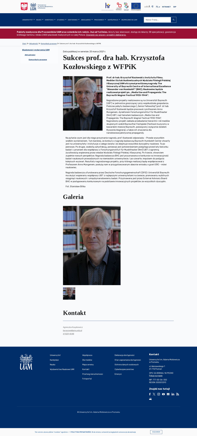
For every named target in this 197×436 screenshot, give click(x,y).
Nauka (52, 365)
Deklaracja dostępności (124, 355)
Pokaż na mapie (155, 376)
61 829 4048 (68, 334)
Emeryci (118, 374)
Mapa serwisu (88, 365)
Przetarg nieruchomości (92, 374)
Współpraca (87, 355)
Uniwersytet (55, 355)
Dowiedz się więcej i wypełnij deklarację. (106, 35)
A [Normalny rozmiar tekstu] (145, 7)
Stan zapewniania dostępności (128, 360)
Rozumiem (156, 432)
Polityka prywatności (81, 432)
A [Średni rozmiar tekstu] (147, 6)
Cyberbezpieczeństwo (124, 369)
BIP (174, 7)
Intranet (166, 7)
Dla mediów (87, 360)
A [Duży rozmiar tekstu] (149, 6)
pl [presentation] (157, 7)
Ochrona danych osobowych (127, 365)
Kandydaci (54, 360)
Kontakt (85, 369)
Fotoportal (87, 379)
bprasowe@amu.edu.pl (72, 330)
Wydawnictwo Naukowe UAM (62, 369)
